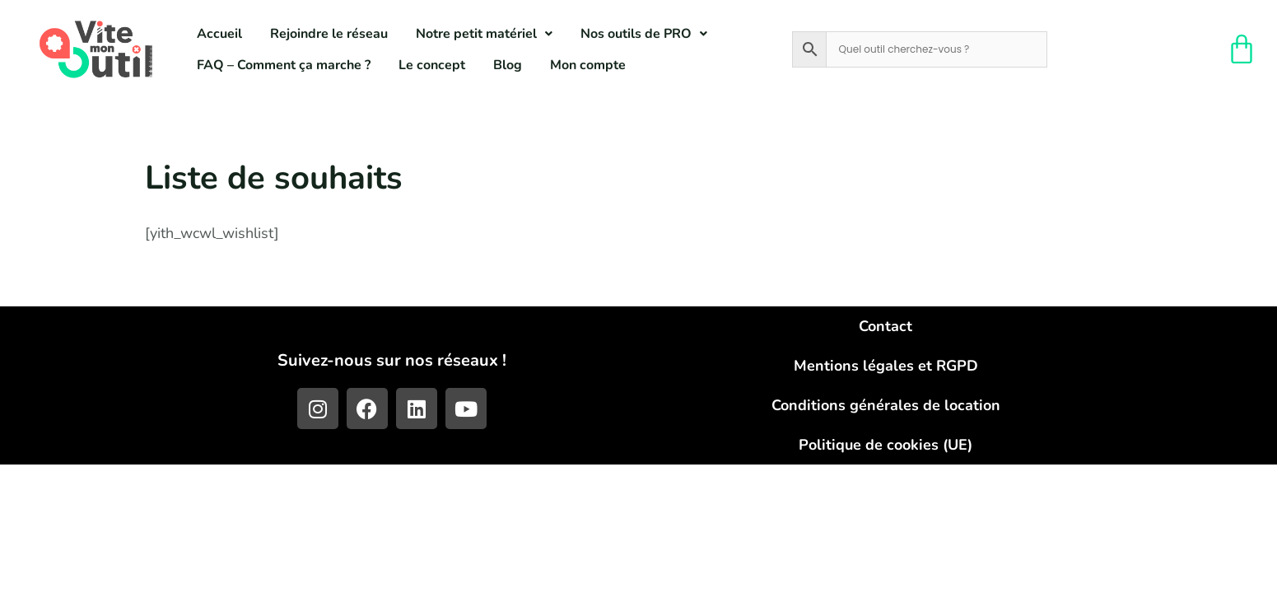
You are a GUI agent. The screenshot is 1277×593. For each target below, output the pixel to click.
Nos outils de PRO (643, 34)
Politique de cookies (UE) (885, 445)
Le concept (431, 65)
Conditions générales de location (885, 405)
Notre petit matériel (484, 34)
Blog (507, 65)
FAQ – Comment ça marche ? (284, 65)
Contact (885, 326)
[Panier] (1242, 49)
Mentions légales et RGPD (886, 366)
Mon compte (588, 65)
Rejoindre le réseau (329, 34)
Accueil (219, 34)
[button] (484, 33)
